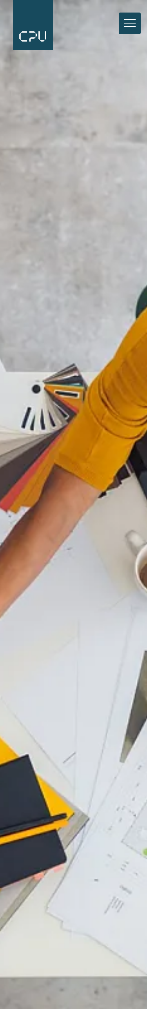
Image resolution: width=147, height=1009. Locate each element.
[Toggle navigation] (130, 23)
